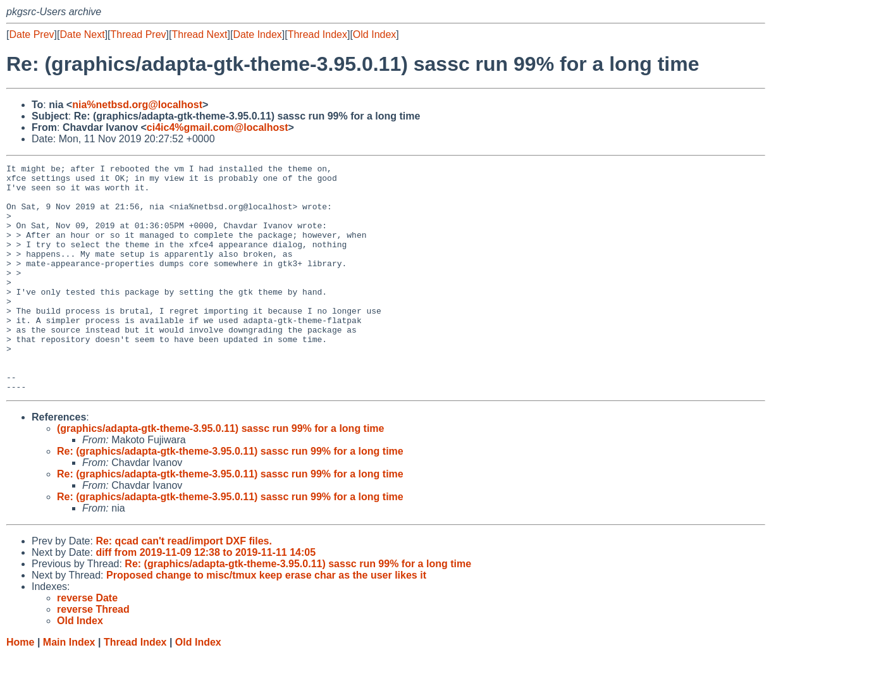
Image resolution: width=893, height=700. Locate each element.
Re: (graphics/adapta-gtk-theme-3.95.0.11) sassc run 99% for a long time (230, 496)
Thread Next (199, 34)
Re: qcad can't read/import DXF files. (183, 586)
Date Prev (31, 34)
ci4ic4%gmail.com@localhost (217, 127)
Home (20, 687)
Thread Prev (138, 34)
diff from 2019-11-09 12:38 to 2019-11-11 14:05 (205, 598)
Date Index (257, 34)
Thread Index (317, 34)
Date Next (81, 34)
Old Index (374, 34)
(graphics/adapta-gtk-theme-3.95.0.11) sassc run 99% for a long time (221, 474)
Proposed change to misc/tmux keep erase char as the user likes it (266, 620)
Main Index (69, 687)
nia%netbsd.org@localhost (137, 104)
